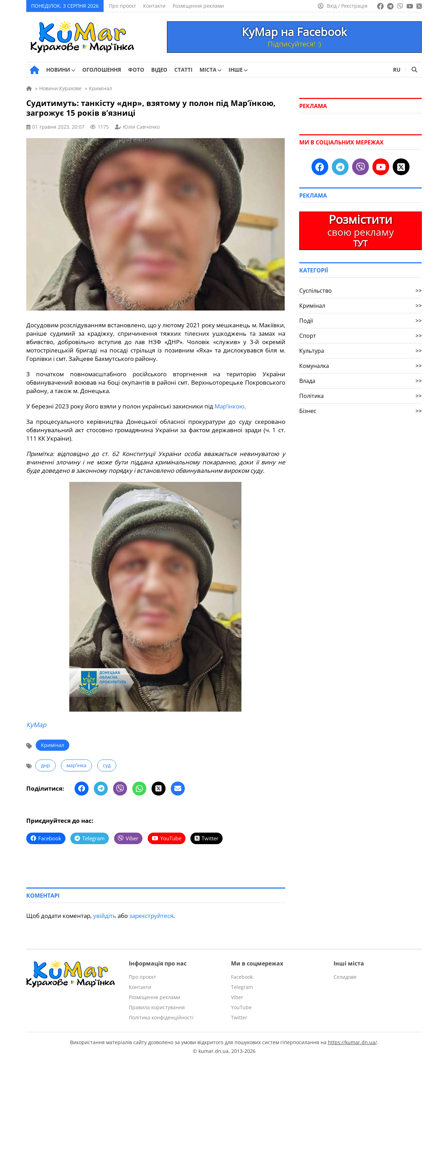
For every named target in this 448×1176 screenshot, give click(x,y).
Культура (360, 351)
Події (360, 320)
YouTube (241, 1007)
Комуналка (360, 366)
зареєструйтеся (151, 915)
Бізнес (360, 411)
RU (396, 69)
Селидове (345, 976)
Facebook (242, 976)
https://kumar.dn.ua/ (352, 1042)
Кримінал (52, 745)
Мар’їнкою (229, 406)
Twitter (239, 1017)
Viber (237, 996)
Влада (360, 381)
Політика (360, 396)
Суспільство (360, 290)
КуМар (36, 724)
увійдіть (104, 915)
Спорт (360, 336)
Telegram (242, 986)
